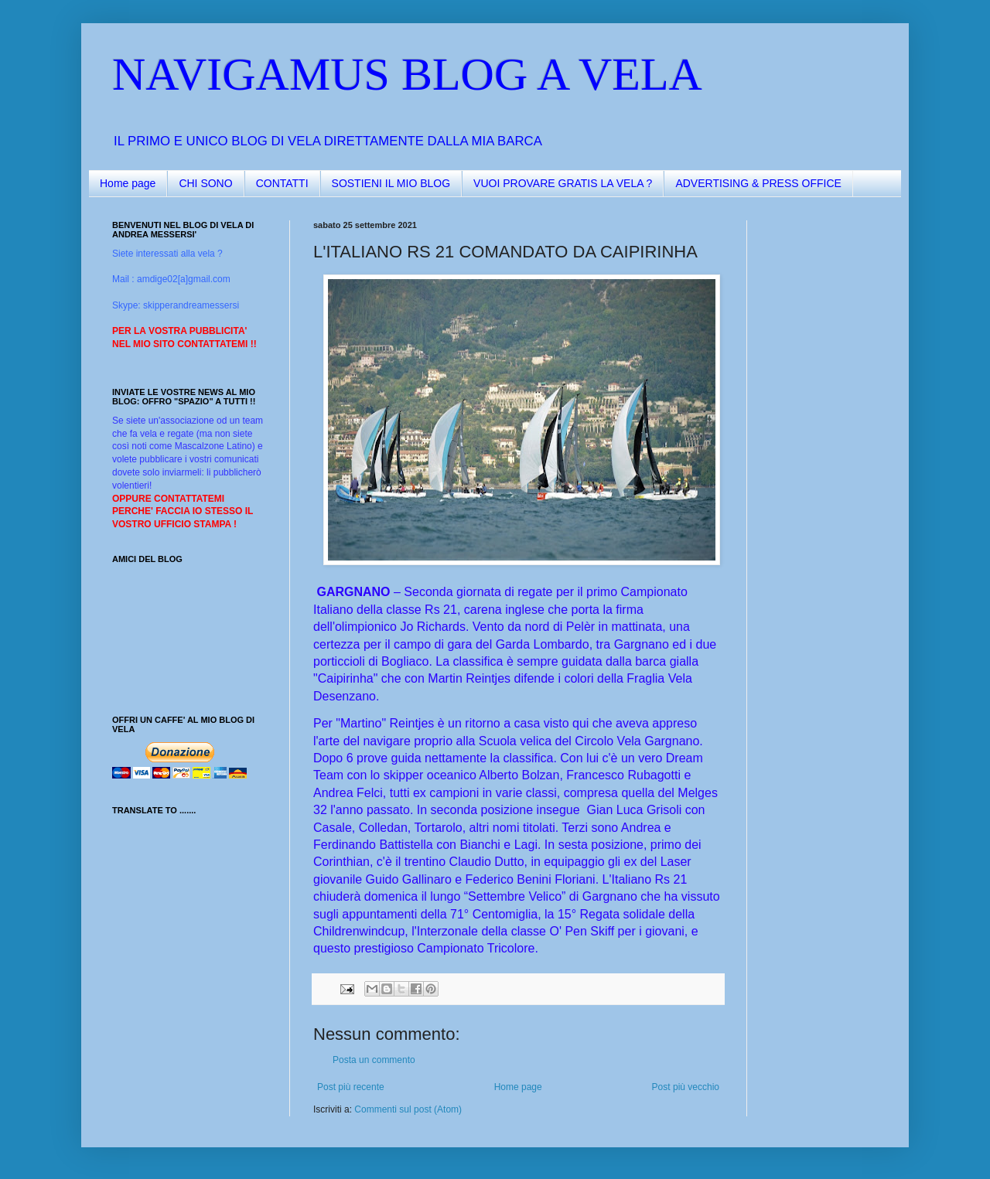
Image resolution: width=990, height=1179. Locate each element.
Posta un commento (374, 1060)
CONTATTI (282, 183)
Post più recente (350, 1087)
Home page (127, 183)
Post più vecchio (685, 1087)
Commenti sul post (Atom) (408, 1109)
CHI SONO (205, 183)
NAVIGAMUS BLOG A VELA (407, 74)
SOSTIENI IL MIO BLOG (391, 183)
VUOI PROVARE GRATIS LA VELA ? (562, 183)
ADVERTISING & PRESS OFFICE (758, 183)
